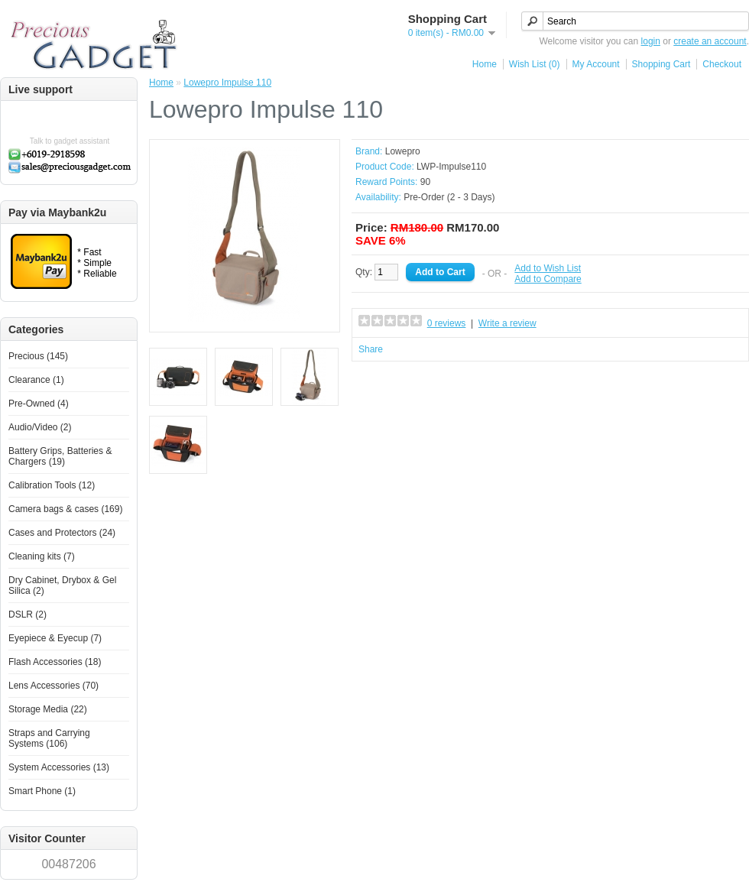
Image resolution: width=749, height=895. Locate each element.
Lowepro (402, 151)
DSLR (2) (27, 614)
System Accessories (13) (58, 767)
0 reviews (446, 323)
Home (484, 64)
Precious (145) (38, 356)
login (650, 41)
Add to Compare (547, 279)
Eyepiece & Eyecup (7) (55, 638)
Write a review (507, 323)
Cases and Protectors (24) (61, 532)
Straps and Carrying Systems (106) (49, 738)
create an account (709, 41)
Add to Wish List (547, 268)
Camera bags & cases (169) (65, 509)
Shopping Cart (661, 64)
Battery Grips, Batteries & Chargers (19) (60, 456)
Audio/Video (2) (40, 427)
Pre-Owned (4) (38, 403)
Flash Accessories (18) (54, 662)
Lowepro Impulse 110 (227, 82)
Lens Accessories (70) (53, 685)
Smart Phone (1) (42, 791)
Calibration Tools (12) (51, 485)
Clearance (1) (36, 380)
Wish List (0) (534, 64)
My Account (596, 64)
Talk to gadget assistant (70, 141)
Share (370, 349)
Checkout (721, 64)
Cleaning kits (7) (41, 556)
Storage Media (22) (47, 709)
